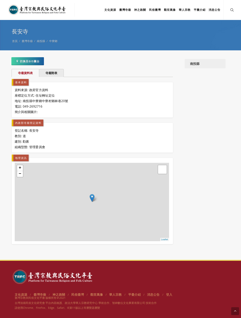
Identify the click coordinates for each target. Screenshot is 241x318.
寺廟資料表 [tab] (25, 73)
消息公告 (153, 294)
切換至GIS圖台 (27, 61)
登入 (169, 294)
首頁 (15, 41)
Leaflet (164, 239)
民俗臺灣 (77, 294)
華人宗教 (115, 294)
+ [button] (20, 168)
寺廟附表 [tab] (51, 73)
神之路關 (59, 294)
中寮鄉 (53, 41)
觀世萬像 (96, 294)
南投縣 (41, 41)
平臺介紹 (134, 294)
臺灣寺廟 (27, 41)
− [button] (20, 174)
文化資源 (21, 294)
